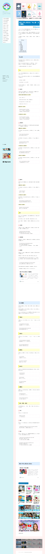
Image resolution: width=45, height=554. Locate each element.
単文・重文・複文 (23, 50)
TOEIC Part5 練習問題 (6, 18)
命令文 (21, 48)
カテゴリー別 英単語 (5, 33)
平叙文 (21, 45)
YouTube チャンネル (5, 28)
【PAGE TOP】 (21, 533)
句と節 (20, 41)
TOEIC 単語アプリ (5, 37)
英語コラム (4, 42)
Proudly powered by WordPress (28, 552)
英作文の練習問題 (5, 40)
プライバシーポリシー (5, 79)
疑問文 (21, 47)
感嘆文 (21, 49)
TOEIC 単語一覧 (5, 23)
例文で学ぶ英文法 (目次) (22, 51)
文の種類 (20, 44)
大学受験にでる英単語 (6, 35)
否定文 (21, 46)
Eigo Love (5, 11)
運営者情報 (4, 78)
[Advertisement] (7, 59)
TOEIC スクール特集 (5, 25)
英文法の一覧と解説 (5, 30)
